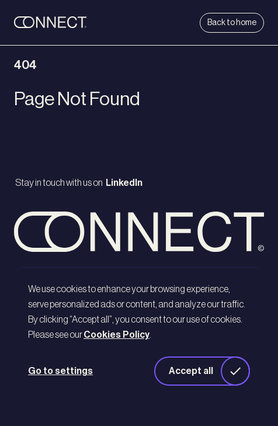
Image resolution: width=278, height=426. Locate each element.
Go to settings (60, 371)
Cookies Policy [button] (117, 335)
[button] (202, 371)
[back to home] (72, 23)
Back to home (231, 23)
